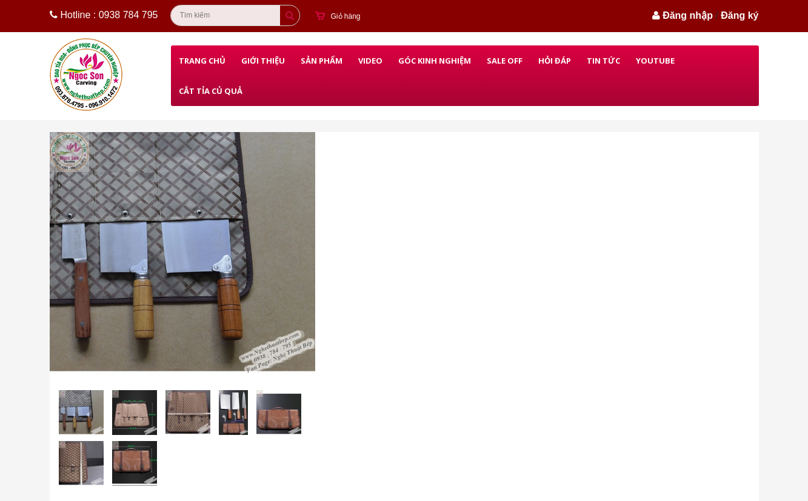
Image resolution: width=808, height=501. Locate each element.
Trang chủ (202, 60)
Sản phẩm (321, 60)
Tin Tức (603, 60)
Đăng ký (739, 15)
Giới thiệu (263, 60)
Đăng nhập (688, 15)
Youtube (655, 60)
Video (370, 60)
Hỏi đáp (554, 60)
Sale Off (505, 60)
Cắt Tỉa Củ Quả (210, 90)
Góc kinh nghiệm (434, 60)
